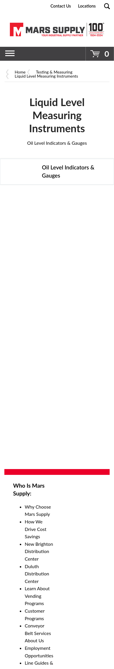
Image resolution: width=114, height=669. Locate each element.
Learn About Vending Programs (37, 596)
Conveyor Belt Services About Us (38, 633)
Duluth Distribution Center (37, 574)
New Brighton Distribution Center (39, 551)
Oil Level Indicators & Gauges (57, 143)
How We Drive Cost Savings (36, 529)
